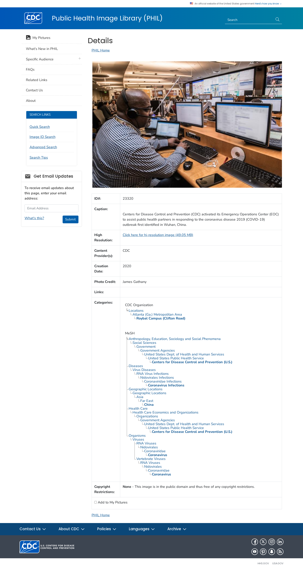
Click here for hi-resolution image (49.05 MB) (158, 235)
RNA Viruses (146, 443)
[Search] (249, 20)
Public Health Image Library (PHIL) (107, 18)
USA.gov (277, 563)
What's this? (34, 218)
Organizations (147, 416)
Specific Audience (40, 59)
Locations (136, 310)
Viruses (138, 439)
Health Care (138, 408)
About (31, 100)
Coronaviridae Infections (163, 381)
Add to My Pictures (112, 502)
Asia (139, 397)
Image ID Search (42, 136)
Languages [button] (142, 529)
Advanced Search (43, 147)
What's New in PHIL (42, 48)
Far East (146, 400)
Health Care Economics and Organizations (165, 412)
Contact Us (34, 90)
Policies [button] (107, 529)
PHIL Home (101, 50)
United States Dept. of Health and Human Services (184, 354)
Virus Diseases (144, 369)
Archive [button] (177, 529)
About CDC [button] (72, 529)
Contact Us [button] (33, 529)
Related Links (36, 80)
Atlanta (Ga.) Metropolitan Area (157, 314)
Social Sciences (144, 342)
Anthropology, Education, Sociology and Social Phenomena (175, 339)
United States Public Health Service (176, 358)
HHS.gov (263, 563)
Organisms (137, 435)
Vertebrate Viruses (151, 458)
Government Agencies (157, 350)
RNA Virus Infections (152, 373)
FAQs (30, 69)
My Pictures (38, 38)
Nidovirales (149, 447)
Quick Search (40, 126)
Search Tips (39, 157)
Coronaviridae (155, 451)
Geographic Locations (146, 389)
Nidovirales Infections (157, 377)
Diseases (136, 366)
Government (146, 346)
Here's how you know (268, 3)
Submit (70, 219)
